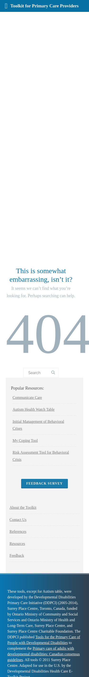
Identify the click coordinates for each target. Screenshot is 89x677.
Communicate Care (27, 398)
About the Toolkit (22, 507)
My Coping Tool (25, 441)
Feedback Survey (44, 483)
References (17, 531)
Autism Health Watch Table (34, 409)
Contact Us (18, 520)
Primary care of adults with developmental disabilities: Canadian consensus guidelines (43, 654)
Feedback (16, 555)
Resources (17, 544)
